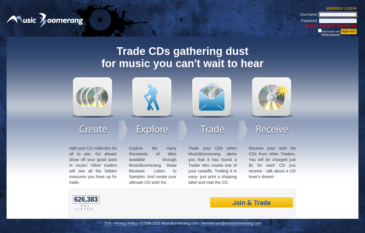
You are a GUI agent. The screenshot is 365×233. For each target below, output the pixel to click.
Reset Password (330, 34)
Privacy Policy (126, 223)
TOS (107, 223)
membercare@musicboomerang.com (231, 223)
